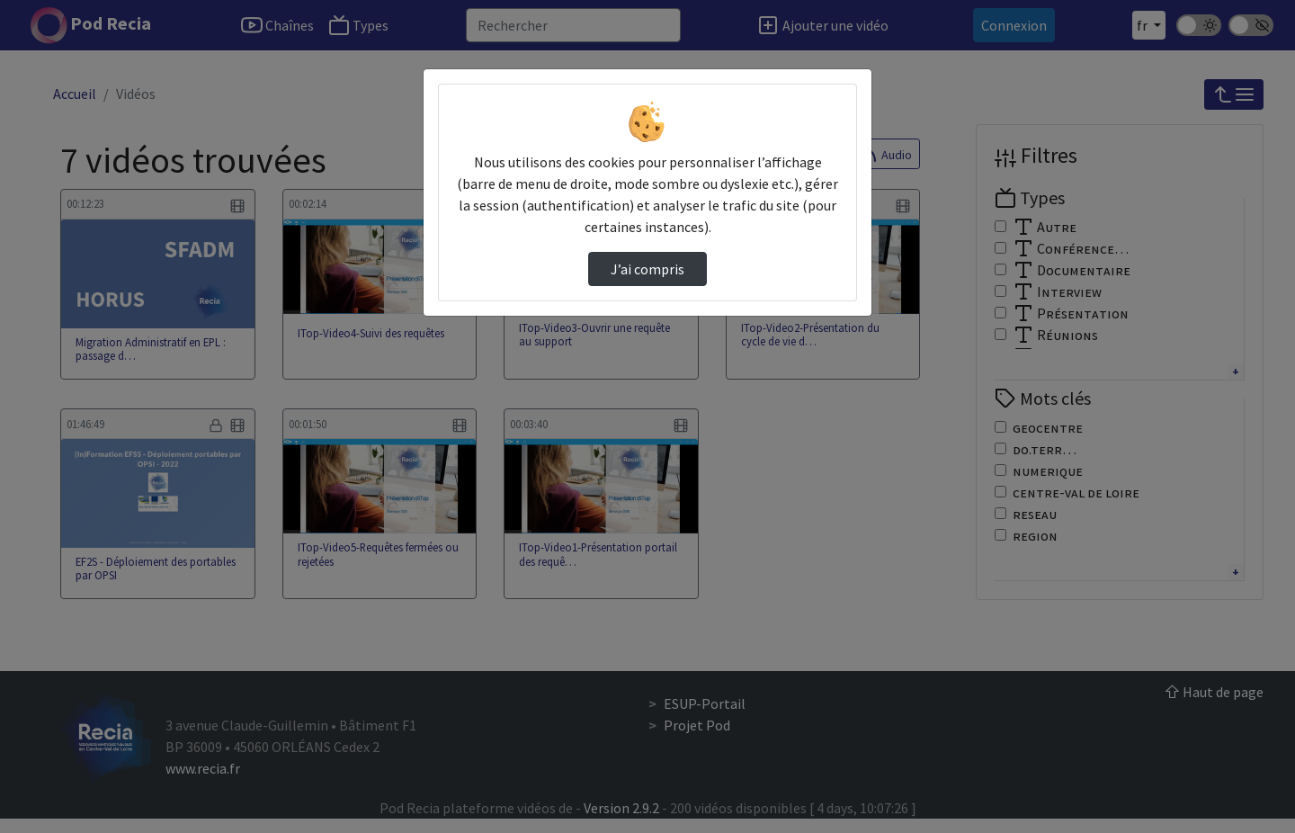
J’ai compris (647, 269)
